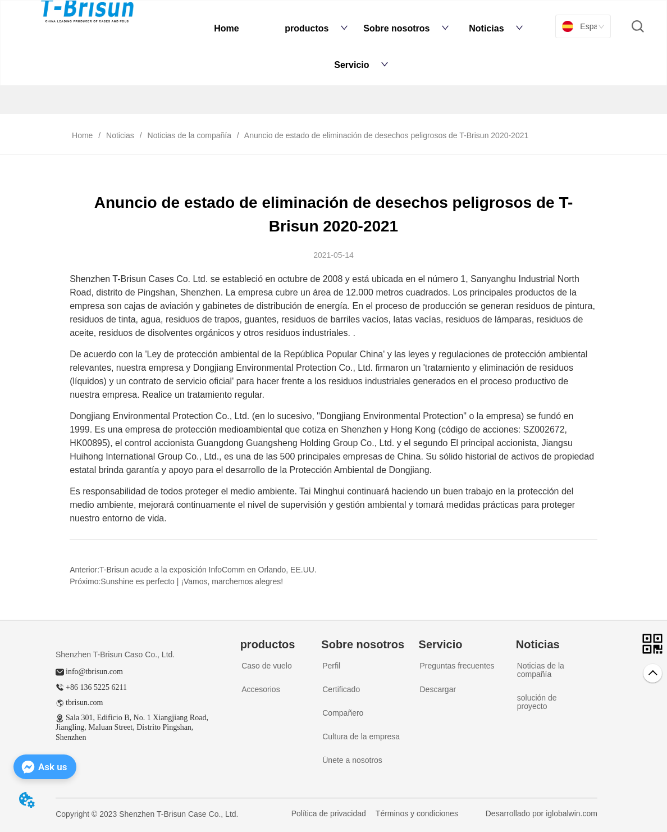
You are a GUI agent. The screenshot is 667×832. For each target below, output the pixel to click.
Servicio (361, 65)
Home (226, 28)
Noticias (496, 28)
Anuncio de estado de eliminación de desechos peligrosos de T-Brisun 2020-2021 (386, 135)
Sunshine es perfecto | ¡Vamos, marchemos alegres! (191, 581)
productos (316, 28)
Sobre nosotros (406, 28)
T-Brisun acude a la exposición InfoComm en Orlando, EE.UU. (208, 569)
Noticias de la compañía (189, 135)
